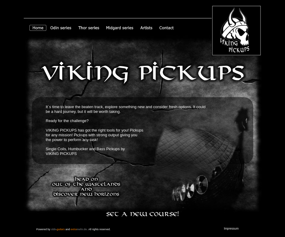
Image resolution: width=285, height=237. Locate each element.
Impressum (231, 228)
